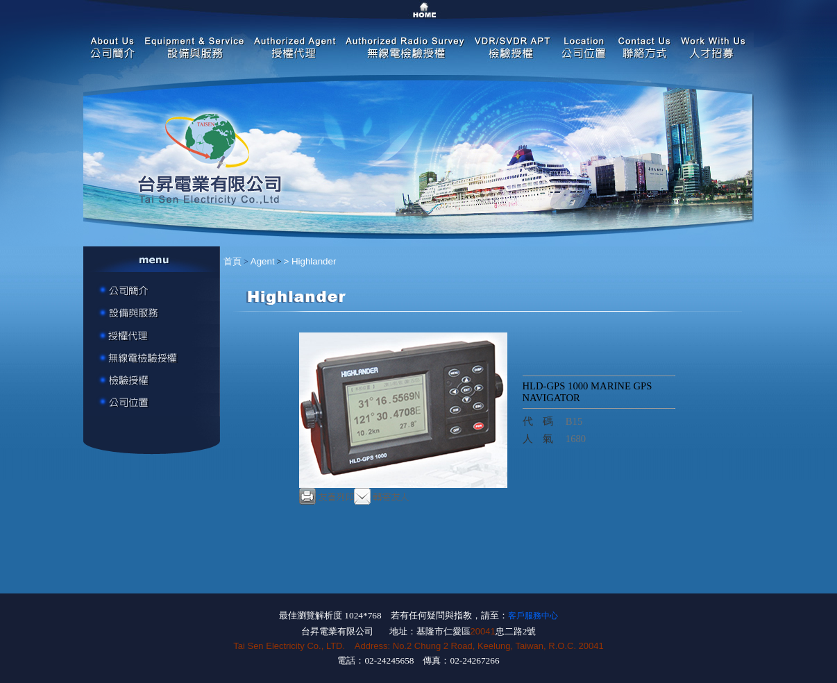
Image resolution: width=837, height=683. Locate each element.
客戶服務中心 (533, 616)
